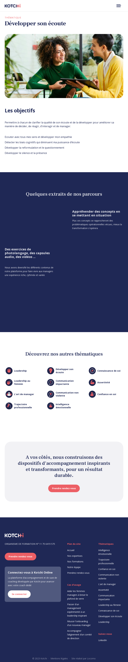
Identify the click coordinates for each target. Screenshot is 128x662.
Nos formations (75, 561)
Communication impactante (106, 597)
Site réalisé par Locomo (83, 658)
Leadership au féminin (109, 604)
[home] (12, 6)
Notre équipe (74, 567)
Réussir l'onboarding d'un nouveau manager (79, 623)
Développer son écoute (110, 616)
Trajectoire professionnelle (106, 561)
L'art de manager (107, 584)
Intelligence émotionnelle (105, 552)
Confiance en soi (106, 569)
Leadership (103, 621)
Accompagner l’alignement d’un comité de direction (79, 634)
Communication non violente (108, 576)
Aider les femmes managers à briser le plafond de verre (77, 595)
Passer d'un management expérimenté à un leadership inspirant (77, 610)
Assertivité (103, 589)
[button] (118, 6)
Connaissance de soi (108, 610)
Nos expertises (74, 555)
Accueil (70, 550)
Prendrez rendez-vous (78, 572)
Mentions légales (59, 658)
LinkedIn (102, 640)
